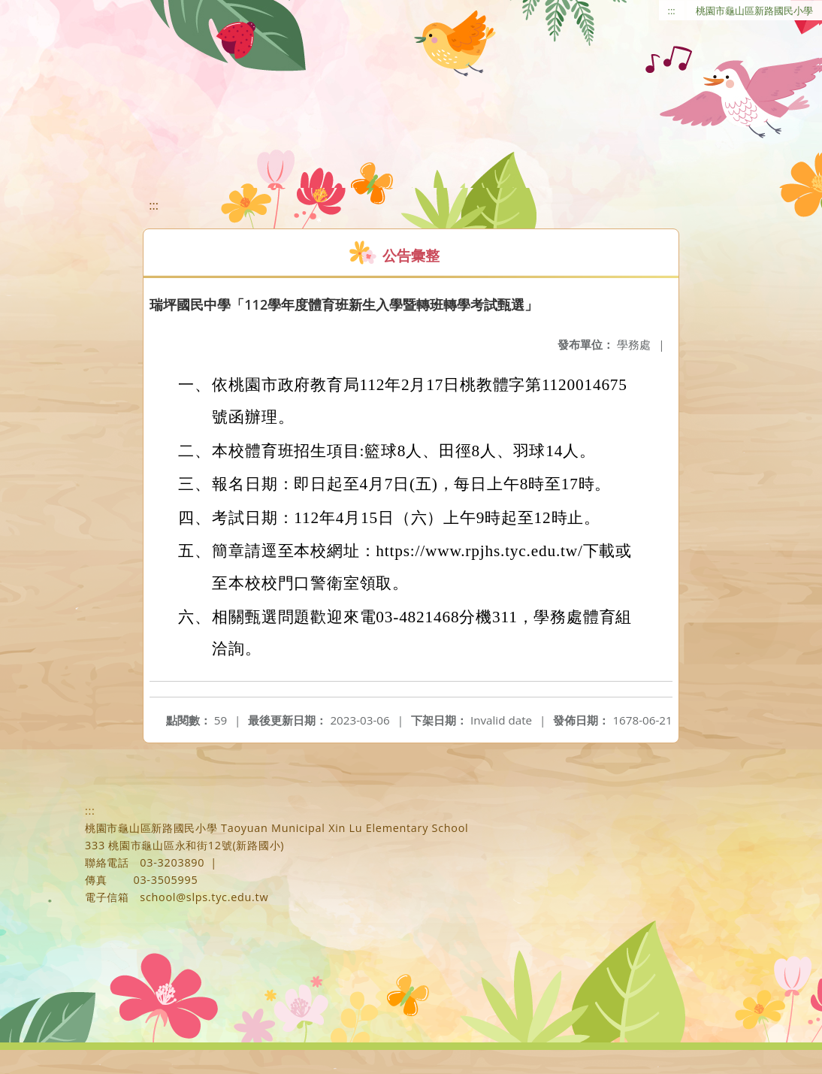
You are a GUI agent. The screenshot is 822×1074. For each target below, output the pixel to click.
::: (671, 10)
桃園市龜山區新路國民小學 (754, 10)
